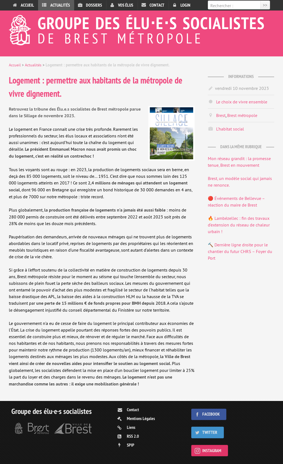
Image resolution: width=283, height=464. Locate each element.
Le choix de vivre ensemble (241, 102)
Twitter (209, 432)
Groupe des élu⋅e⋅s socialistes (141, 28)
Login (185, 5)
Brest (221, 115)
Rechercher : (221, 5)
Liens (131, 427)
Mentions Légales (141, 418)
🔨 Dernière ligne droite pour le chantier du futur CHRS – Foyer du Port (240, 251)
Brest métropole (242, 115)
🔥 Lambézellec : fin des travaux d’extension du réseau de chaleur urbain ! (239, 224)
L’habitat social (230, 129)
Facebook (211, 414)
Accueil (27, 5)
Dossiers (94, 5)
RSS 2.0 (133, 436)
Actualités (60, 5)
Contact (157, 5)
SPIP (130, 445)
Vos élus (125, 5)
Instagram (211, 450)
